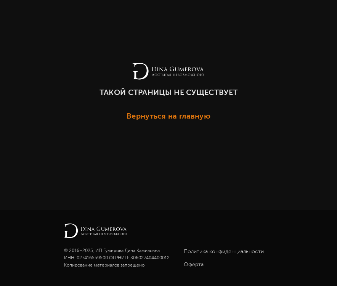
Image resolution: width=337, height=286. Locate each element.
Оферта (194, 264)
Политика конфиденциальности (224, 251)
